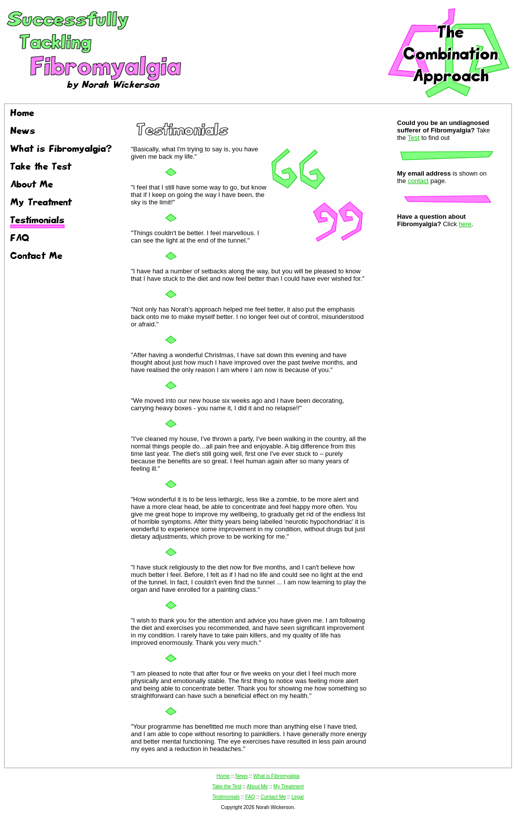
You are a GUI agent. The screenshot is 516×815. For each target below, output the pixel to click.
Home (223, 776)
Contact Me (273, 797)
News (241, 776)
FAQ (250, 797)
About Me (257, 786)
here (465, 224)
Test (413, 137)
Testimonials (225, 797)
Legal (297, 797)
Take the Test (226, 786)
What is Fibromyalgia (276, 776)
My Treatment (289, 786)
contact (418, 181)
